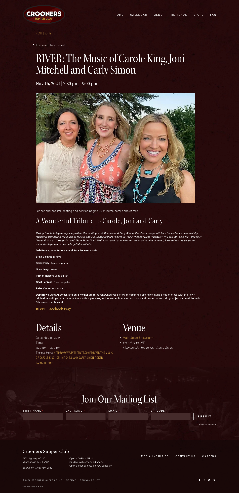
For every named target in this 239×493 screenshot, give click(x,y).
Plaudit (39, 487)
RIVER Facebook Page (54, 309)
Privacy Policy (90, 480)
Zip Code (158, 410)
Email (114, 410)
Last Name (75, 410)
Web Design (28, 487)
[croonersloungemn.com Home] (44, 14)
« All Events (43, 33)
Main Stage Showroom (138, 337)
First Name (33, 410)
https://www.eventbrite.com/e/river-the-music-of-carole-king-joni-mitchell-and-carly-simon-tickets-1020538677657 (75, 357)
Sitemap (71, 480)
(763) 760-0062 (43, 467)
